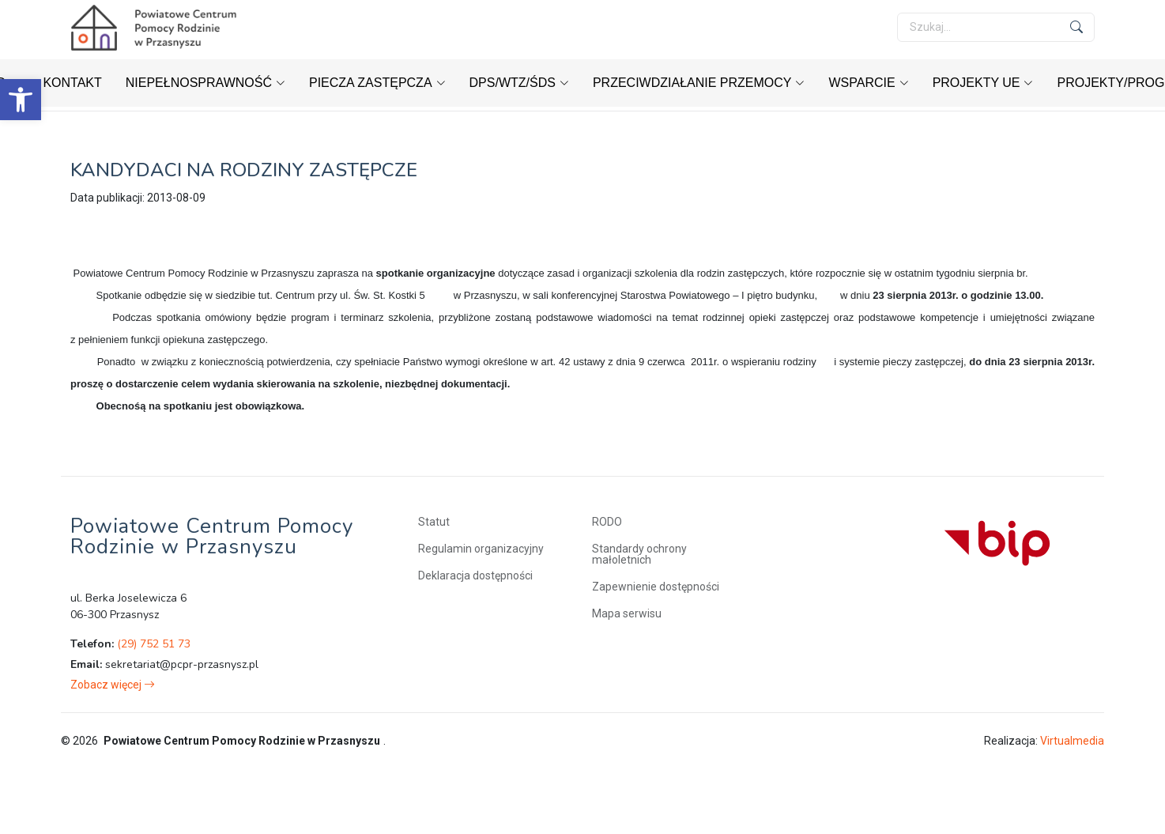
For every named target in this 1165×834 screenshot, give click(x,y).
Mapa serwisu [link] (627, 613)
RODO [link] (607, 521)
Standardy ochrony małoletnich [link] (639, 554)
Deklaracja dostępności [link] (475, 575)
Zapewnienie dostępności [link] (655, 586)
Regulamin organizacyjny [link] (481, 548)
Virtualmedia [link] (1072, 740)
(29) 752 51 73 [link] (153, 643)
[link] (20, 99)
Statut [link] (434, 521)
